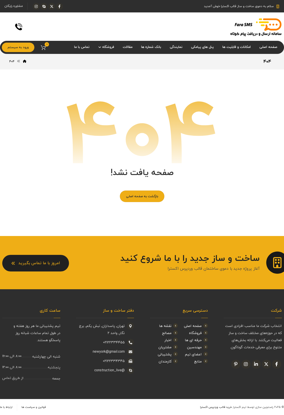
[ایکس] (51, 6)
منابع (201, 361)
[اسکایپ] (43, 6)
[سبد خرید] (43, 47)
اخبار (171, 340)
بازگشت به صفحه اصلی (142, 196)
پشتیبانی (168, 354)
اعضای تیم (196, 354)
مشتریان (168, 347)
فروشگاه (198, 333)
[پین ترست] (236, 364)
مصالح (170, 333)
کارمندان (168, 361)
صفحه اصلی (196, 326)
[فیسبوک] (59, 6)
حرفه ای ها (196, 340)
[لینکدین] (256, 364)
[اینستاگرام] (36, 6)
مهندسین (197, 347)
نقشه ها (168, 326)
